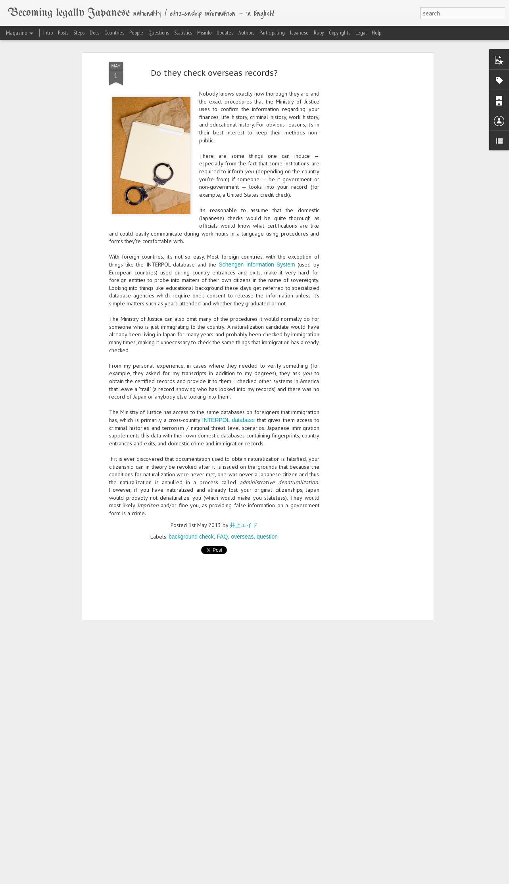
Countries (114, 32)
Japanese (299, 32)
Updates (225, 32)
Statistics (183, 32)
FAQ (222, 536)
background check (191, 536)
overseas (242, 536)
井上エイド (243, 525)
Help (376, 32)
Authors (246, 32)
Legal (361, 32)
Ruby (319, 32)
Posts (63, 32)
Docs (94, 32)
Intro (48, 32)
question (267, 536)
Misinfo (204, 32)
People (136, 32)
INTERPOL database (228, 420)
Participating (272, 32)
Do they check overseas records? (214, 73)
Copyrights (339, 32)
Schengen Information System (257, 264)
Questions (158, 32)
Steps (79, 32)
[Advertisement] (363, 187)
